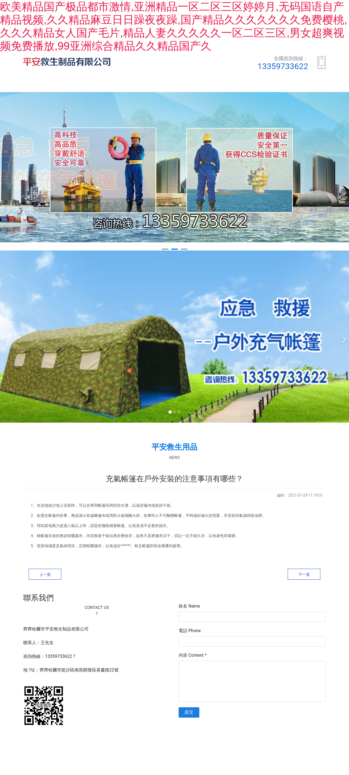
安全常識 (264, 85)
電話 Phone (190, 631)
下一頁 (304, 575)
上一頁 (45, 575)
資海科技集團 (246, 742)
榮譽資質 (175, 85)
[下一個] (343, 338)
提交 (189, 713)
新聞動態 (219, 85)
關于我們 (85, 85)
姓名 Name (189, 607)
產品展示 (130, 85)
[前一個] (5, 338)
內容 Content (193, 656)
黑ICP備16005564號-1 (191, 742)
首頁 (45, 85)
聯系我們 (309, 85)
